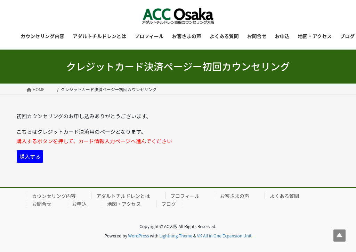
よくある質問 (284, 195)
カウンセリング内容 (54, 195)
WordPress (138, 235)
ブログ (168, 203)
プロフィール (185, 195)
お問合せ (41, 203)
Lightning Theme (175, 235)
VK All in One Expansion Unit (224, 235)
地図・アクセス (124, 203)
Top (339, 235)
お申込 (79, 203)
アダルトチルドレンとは (123, 195)
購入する (29, 156)
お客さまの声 (234, 195)
